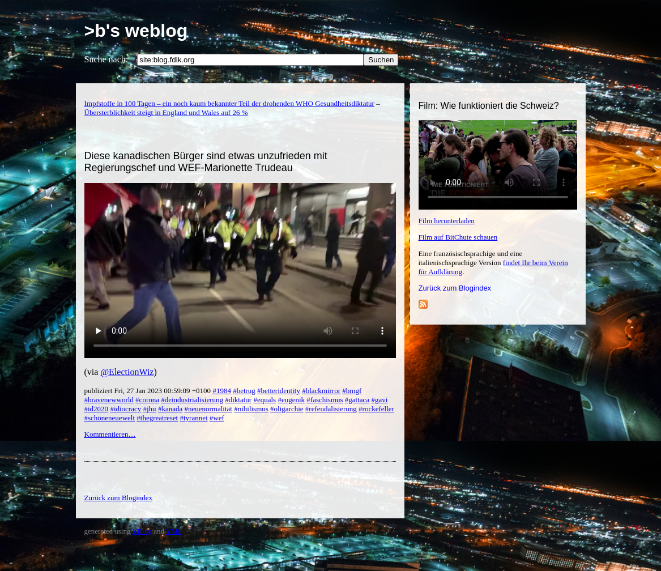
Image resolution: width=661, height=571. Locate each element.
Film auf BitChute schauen (458, 237)
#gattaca (357, 399)
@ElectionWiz (126, 372)
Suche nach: (106, 59)
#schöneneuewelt (109, 418)
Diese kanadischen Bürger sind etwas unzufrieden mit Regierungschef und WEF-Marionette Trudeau (205, 161)
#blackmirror (321, 390)
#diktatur (238, 399)
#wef (217, 418)
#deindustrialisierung (192, 399)
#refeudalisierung (331, 408)
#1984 (221, 390)
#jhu (149, 408)
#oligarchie (286, 408)
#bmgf (351, 390)
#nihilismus (251, 408)
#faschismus (324, 399)
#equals (264, 399)
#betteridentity (278, 390)
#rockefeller (376, 408)
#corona (147, 399)
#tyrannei (193, 418)
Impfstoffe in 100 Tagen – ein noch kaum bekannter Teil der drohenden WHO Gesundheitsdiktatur (229, 103)
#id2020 (96, 408)
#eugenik (291, 399)
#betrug (244, 390)
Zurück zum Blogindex (455, 288)
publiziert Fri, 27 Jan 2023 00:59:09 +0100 (148, 390)
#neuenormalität (208, 408)
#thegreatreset (157, 418)
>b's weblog (136, 30)
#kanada (170, 408)
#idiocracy (125, 408)
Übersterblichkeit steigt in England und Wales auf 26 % (166, 112)
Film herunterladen (447, 220)
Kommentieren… (110, 434)
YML (174, 531)
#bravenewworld (109, 399)
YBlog (142, 531)
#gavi (379, 399)
